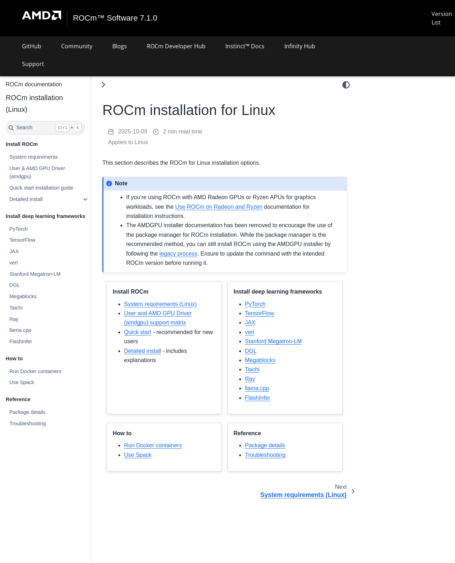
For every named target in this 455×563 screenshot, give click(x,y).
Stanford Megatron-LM (34, 274)
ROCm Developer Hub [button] (176, 46)
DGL (14, 285)
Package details (27, 412)
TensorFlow (22, 240)
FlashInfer (20, 341)
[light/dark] (346, 85)
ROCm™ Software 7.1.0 (115, 18)
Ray (13, 319)
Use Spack (21, 382)
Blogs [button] (119, 46)
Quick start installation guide (41, 188)
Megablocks (23, 296)
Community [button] (76, 46)
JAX (13, 251)
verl (13, 263)
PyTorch (18, 229)
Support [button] (33, 64)
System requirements (33, 157)
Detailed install (26, 199)
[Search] (45, 128)
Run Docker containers (35, 371)
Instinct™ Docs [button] (244, 46)
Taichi (15, 308)
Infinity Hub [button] (299, 46)
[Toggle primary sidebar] (103, 85)
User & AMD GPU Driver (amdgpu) (37, 172)
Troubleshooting (27, 423)
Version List (442, 18)
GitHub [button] (31, 46)
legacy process (178, 254)
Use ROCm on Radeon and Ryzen (218, 207)
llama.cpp (20, 330)
